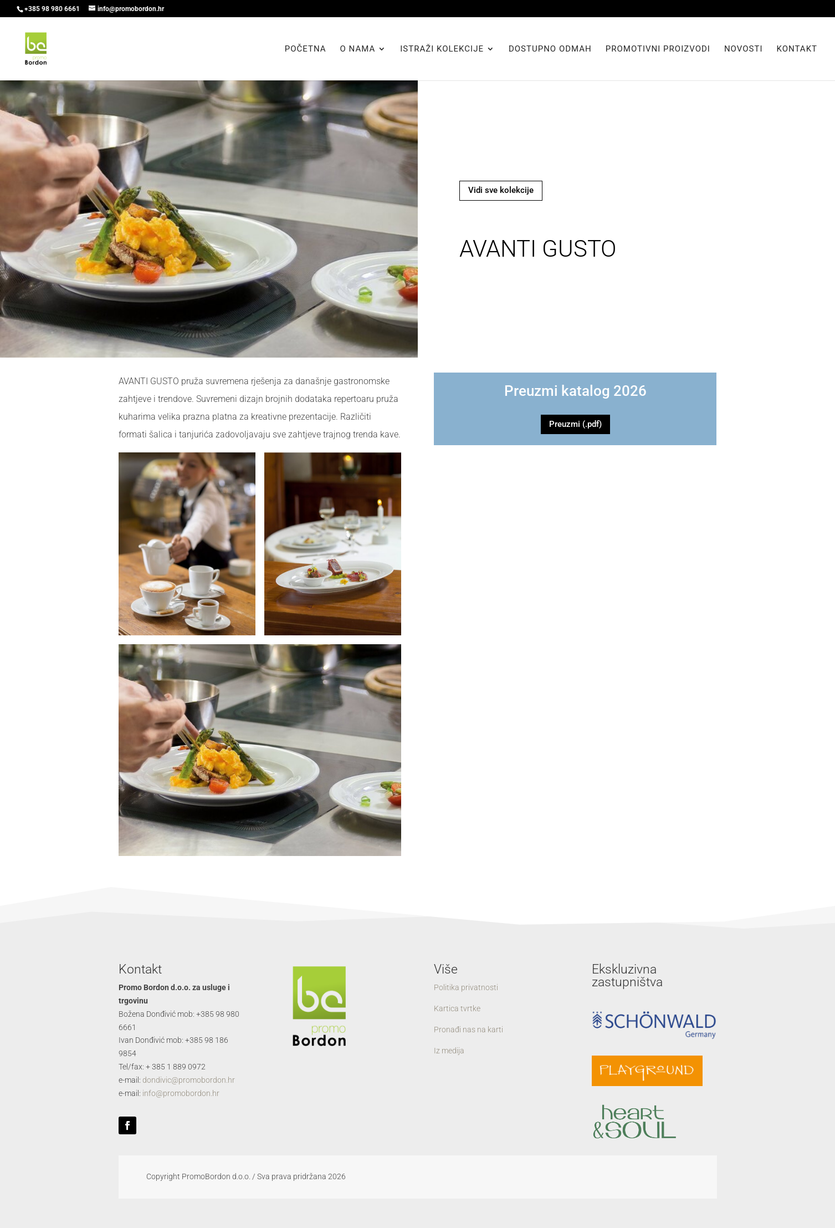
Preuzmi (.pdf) (575, 424)
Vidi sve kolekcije (501, 190)
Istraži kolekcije (442, 49)
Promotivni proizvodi (658, 49)
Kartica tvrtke (457, 1008)
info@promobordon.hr (180, 1093)
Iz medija (449, 1050)
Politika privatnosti (466, 987)
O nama (358, 49)
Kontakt (796, 49)
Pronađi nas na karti (468, 1029)
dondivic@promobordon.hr (188, 1080)
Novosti (743, 49)
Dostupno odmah (550, 49)
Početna (305, 49)
